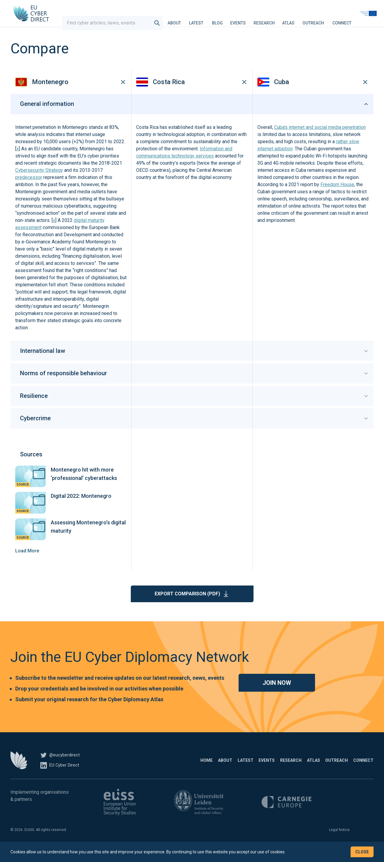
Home (143, 771)
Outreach (329, 19)
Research (280, 19)
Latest (212, 19)
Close (362, 851)
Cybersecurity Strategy (39, 181)
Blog (233, 19)
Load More (27, 561)
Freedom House (337, 195)
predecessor (28, 188)
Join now (276, 693)
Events (254, 19)
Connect (358, 19)
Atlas (305, 19)
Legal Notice (339, 840)
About (190, 19)
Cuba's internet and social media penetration (320, 138)
